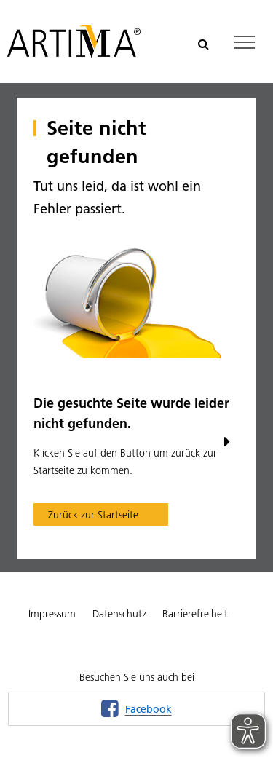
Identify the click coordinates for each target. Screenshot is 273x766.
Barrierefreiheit (195, 613)
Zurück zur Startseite (93, 514)
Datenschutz (119, 613)
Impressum (52, 613)
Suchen (200, 42)
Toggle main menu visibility (245, 37)
